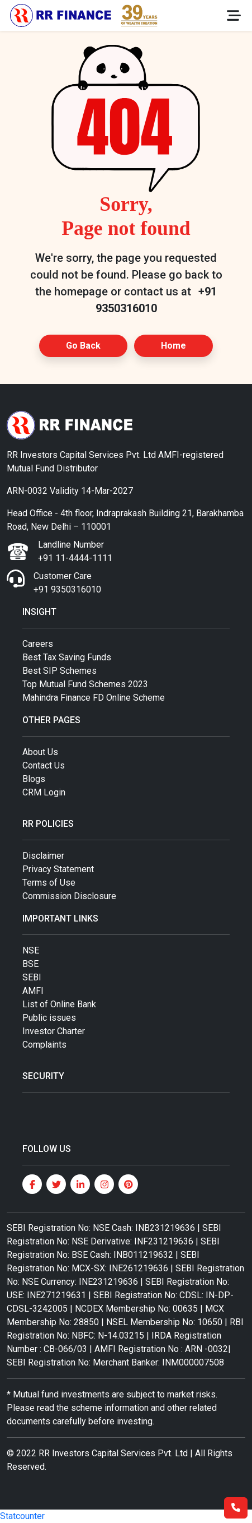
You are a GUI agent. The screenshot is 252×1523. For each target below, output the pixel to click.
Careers (37, 643)
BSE (30, 964)
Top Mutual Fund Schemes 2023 (85, 684)
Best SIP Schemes (59, 670)
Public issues (49, 1017)
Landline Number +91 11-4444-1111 (75, 551)
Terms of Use (48, 882)
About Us (40, 752)
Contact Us (43, 765)
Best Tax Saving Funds (66, 657)
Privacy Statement (58, 869)
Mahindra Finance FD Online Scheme (93, 697)
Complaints (44, 1044)
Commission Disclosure (69, 896)
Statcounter (22, 1516)
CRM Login (43, 792)
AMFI (33, 990)
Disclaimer (43, 855)
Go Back (83, 345)
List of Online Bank (59, 1004)
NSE (30, 950)
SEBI (31, 977)
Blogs (33, 779)
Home (173, 345)
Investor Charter (53, 1031)
